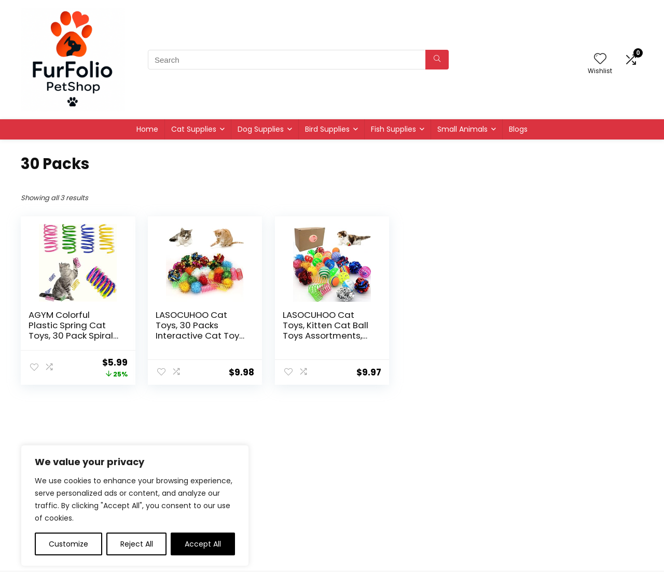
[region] (135, 505)
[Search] (437, 59)
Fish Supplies (393, 129)
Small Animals (462, 129)
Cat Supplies (193, 129)
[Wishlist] (600, 59)
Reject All (136, 544)
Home (147, 129)
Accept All (203, 544)
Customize (68, 544)
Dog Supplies (261, 129)
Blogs (518, 129)
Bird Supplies (327, 129)
